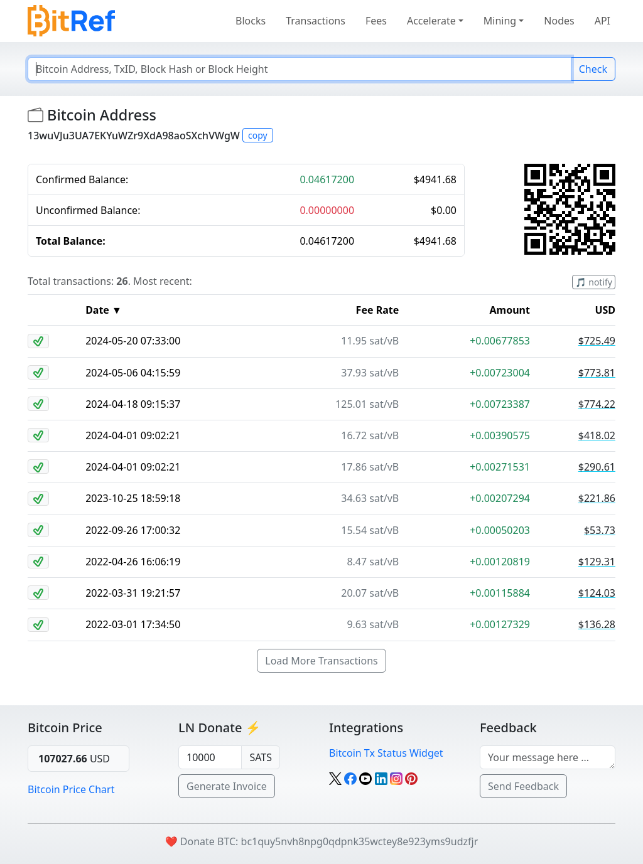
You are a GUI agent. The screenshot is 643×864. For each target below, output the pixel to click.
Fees (376, 21)
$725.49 (596, 341)
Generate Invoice (226, 786)
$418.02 (596, 435)
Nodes (559, 21)
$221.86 (596, 498)
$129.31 (596, 561)
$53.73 (599, 530)
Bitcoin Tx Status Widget (386, 753)
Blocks (250, 21)
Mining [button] (500, 21)
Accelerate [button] (431, 21)
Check (593, 69)
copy (257, 135)
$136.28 (596, 624)
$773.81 (596, 373)
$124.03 (596, 593)
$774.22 (596, 404)
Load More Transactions (321, 661)
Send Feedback (523, 786)
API (602, 21)
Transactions (315, 21)
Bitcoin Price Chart (71, 789)
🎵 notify (593, 282)
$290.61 (596, 467)
